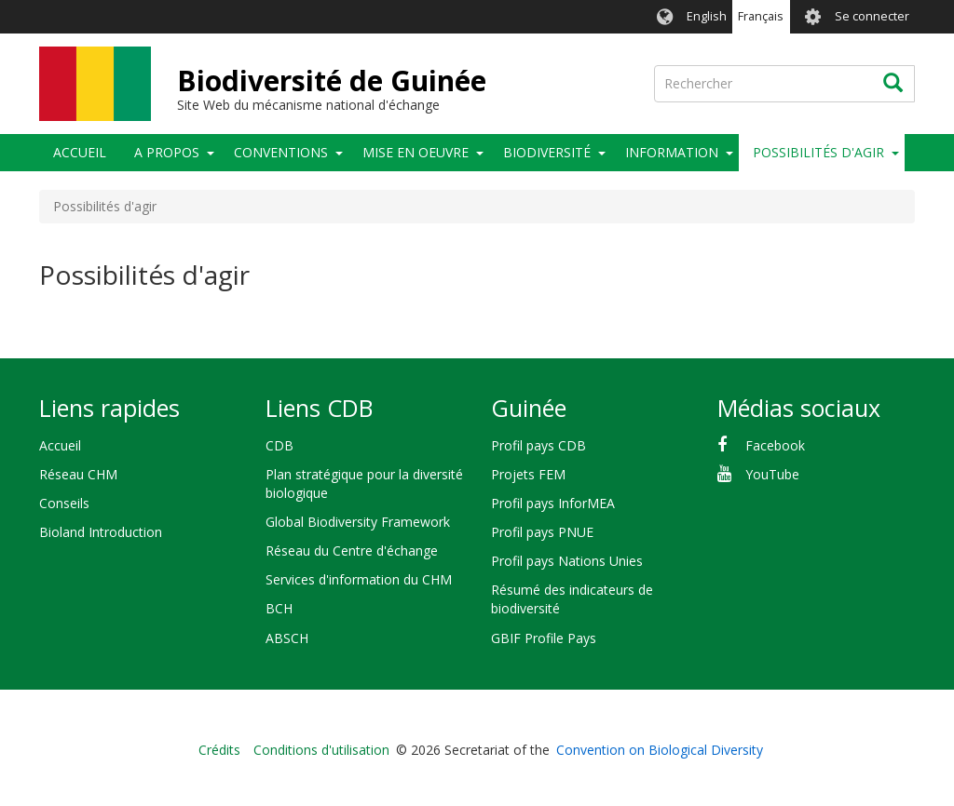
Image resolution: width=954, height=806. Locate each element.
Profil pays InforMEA (553, 503)
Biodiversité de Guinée (331, 80)
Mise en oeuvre (415, 152)
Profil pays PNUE (542, 532)
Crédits (219, 750)
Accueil (79, 152)
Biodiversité (547, 152)
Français (761, 16)
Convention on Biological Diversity (659, 750)
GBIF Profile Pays (543, 638)
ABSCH (287, 638)
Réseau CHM (78, 474)
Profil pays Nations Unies (567, 561)
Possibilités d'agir (818, 152)
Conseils (64, 503)
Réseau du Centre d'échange (352, 550)
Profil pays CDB (538, 445)
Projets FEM (528, 474)
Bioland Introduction (100, 532)
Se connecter (872, 16)
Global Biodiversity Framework (358, 522)
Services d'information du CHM (359, 579)
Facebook (775, 445)
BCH (279, 608)
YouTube (772, 474)
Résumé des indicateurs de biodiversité (572, 599)
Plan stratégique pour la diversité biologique (364, 483)
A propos (166, 152)
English (707, 16)
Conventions (281, 152)
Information (671, 152)
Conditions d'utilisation (321, 750)
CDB (279, 445)
